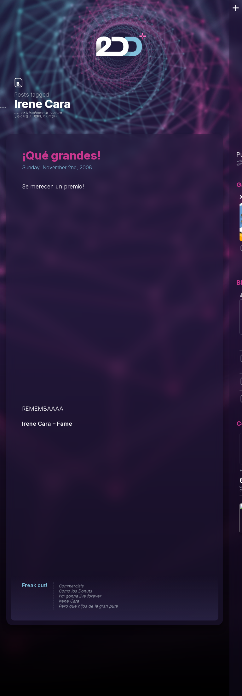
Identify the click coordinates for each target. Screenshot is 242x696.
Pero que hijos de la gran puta (88, 606)
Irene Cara (69, 600)
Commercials (71, 585)
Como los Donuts (75, 590)
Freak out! (34, 585)
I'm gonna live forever (80, 595)
